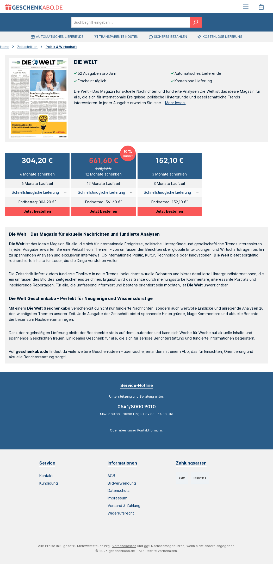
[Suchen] (196, 22)
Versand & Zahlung (124, 505)
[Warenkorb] (261, 6)
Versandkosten (124, 546)
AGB (111, 475)
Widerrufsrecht (121, 513)
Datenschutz (119, 490)
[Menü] (245, 6)
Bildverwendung (122, 483)
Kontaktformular (149, 430)
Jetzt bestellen (37, 211)
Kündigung (48, 483)
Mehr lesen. (175, 103)
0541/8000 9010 (136, 406)
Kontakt (46, 475)
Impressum (117, 498)
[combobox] (130, 22)
